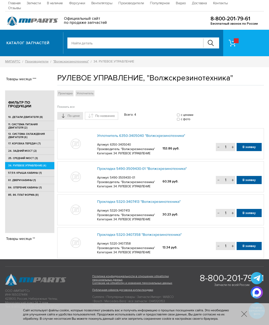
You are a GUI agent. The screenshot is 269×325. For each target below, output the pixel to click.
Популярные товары (121, 297)
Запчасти (34, 3)
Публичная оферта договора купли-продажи (122, 290)
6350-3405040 (120, 144)
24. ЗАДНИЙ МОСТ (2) (22, 151)
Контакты (220, 3)
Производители (131, 3)
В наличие (55, 3)
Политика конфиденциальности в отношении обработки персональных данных (130, 277)
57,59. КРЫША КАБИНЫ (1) (25, 173)
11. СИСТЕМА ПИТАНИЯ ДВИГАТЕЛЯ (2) (23, 126)
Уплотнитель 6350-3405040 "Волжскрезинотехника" (141, 135)
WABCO (168, 297)
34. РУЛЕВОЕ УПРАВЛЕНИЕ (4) (27, 165)
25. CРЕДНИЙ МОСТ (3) (23, 158)
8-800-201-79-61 (230, 18)
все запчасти (137, 301)
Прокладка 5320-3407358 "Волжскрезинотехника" (139, 234)
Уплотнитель (85, 93)
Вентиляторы (101, 3)
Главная (14, 3)
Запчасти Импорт (149, 297)
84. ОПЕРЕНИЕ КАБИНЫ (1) (25, 187)
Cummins (98, 297)
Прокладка (65, 93)
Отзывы (14, 8)
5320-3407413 (120, 210)
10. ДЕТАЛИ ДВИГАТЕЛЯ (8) (25, 117)
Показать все (66, 107)
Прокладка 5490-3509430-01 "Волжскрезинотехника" (142, 168)
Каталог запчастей (28, 43)
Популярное (160, 3)
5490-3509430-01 (122, 177)
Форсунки (77, 3)
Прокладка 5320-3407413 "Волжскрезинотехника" (139, 201)
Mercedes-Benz (115, 301)
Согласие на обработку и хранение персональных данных (132, 283)
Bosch (98, 301)
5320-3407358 (120, 243)
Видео (181, 3)
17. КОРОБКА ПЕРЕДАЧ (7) (24, 143)
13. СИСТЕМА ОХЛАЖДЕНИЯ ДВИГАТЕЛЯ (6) (26, 135)
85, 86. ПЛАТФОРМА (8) (23, 195)
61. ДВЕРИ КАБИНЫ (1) (22, 180)
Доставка (199, 3)
